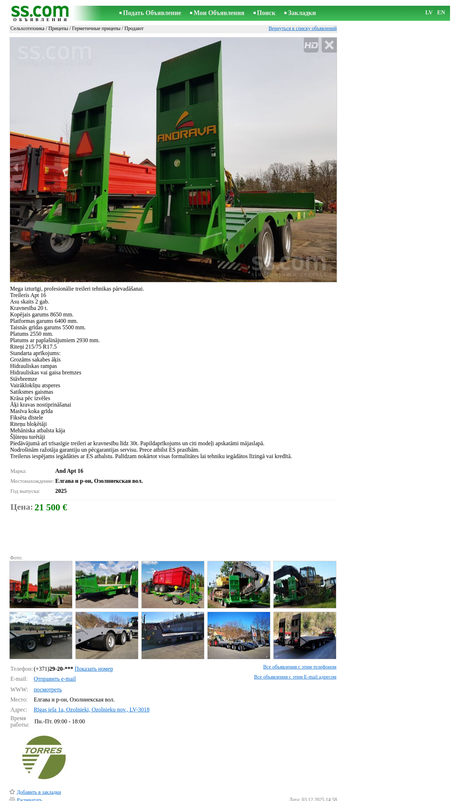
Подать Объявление (152, 12)
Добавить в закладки (39, 761)
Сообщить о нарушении (311, 786)
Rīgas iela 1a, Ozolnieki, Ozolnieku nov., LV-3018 (92, 679)
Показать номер (94, 638)
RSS (267, 796)
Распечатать (29, 769)
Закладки (302, 12)
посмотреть (48, 659)
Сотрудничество (239, 796)
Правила (136, 796)
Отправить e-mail (55, 648)
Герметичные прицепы (96, 28)
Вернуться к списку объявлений (303, 28)
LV (429, 12)
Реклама (207, 796)
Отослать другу (33, 777)
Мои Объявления (219, 12)
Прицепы (58, 28)
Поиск (266, 12)
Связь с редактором (172, 796)
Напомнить (29, 785)
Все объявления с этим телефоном (299, 636)
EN (441, 12)
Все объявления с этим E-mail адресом (295, 646)
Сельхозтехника (27, 28)
